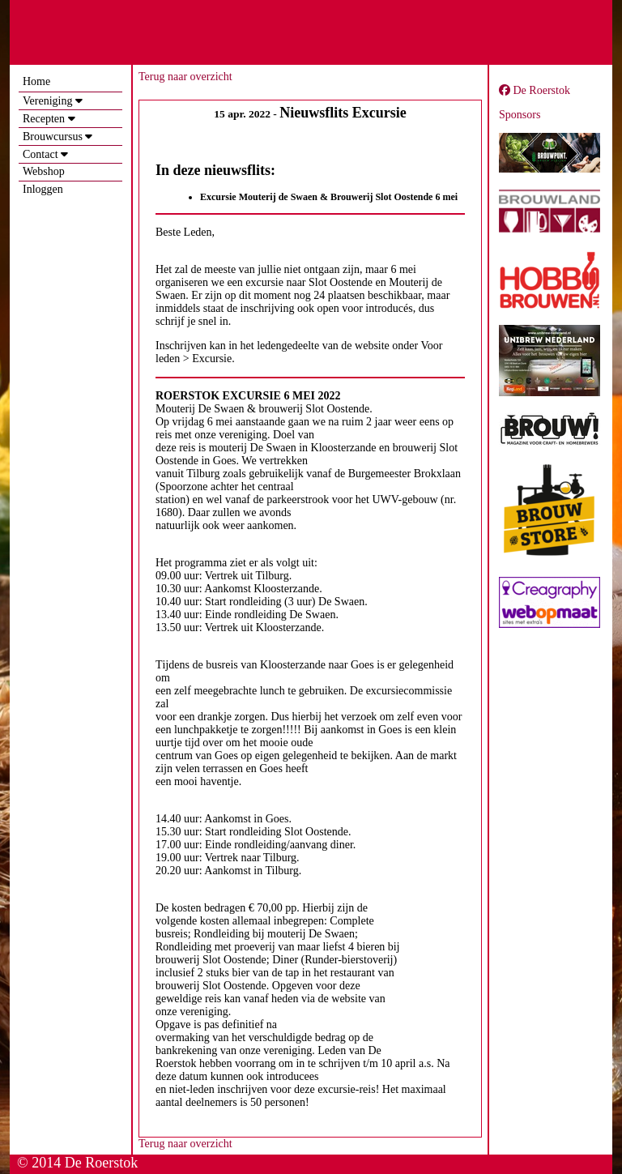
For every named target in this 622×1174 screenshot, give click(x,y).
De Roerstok (534, 90)
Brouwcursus (53, 136)
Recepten (44, 119)
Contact (40, 154)
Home (36, 81)
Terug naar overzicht (185, 76)
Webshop (44, 171)
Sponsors (519, 115)
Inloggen (43, 189)
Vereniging (47, 101)
